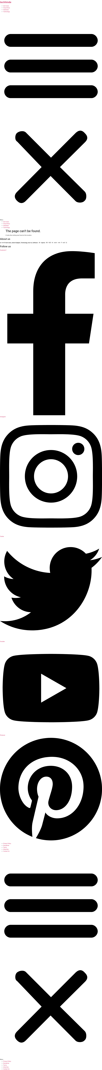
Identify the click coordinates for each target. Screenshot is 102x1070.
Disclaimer (6, 845)
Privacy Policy (7, 843)
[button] (51, 117)
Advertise (6, 849)
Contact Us (6, 851)
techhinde (5, 2)
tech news (6, 6)
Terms (5, 847)
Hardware (6, 9)
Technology (6, 11)
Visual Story (6, 8)
